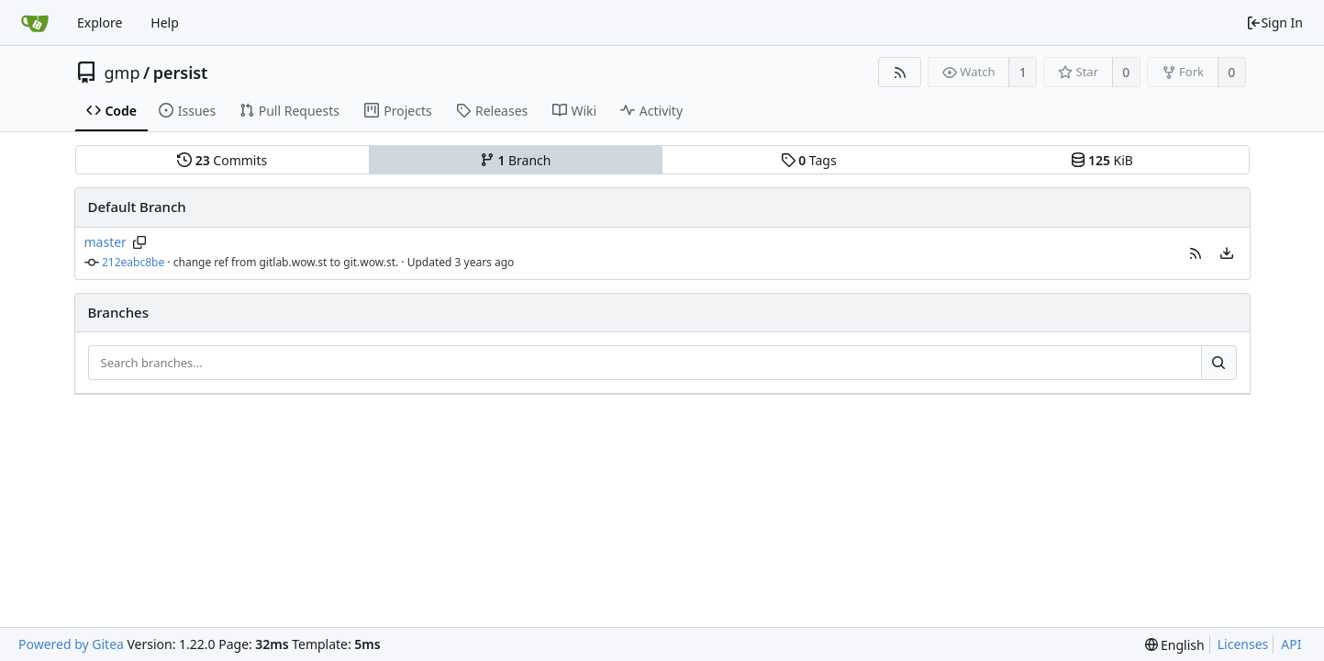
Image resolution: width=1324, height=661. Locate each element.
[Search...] (1218, 362)
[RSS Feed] (899, 72)
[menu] (1227, 253)
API (1291, 644)
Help (164, 22)
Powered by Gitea (71, 644)
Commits (222, 160)
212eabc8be (133, 262)
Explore (99, 22)
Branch (515, 160)
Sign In (1274, 22)
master (105, 242)
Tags (809, 160)
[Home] (35, 22)
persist (180, 72)
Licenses (1243, 644)
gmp (122, 72)
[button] (1195, 253)
